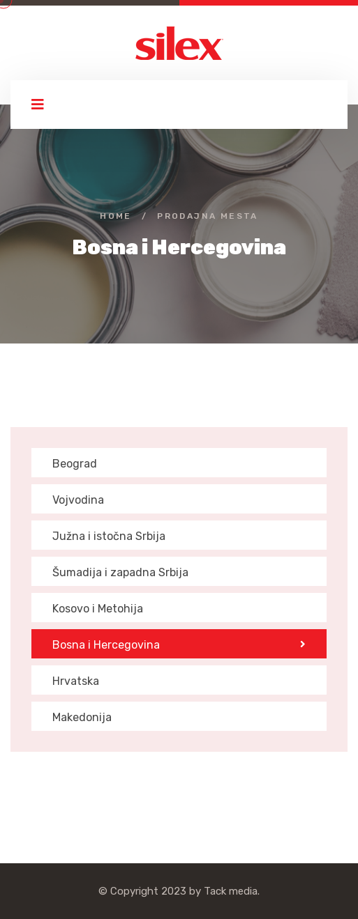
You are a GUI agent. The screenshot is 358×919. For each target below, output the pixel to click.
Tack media (231, 891)
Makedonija (82, 717)
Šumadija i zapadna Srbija (120, 572)
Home (116, 216)
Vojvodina (78, 500)
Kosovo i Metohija (97, 608)
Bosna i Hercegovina (179, 644)
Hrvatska (75, 681)
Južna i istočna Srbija (108, 536)
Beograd (74, 463)
